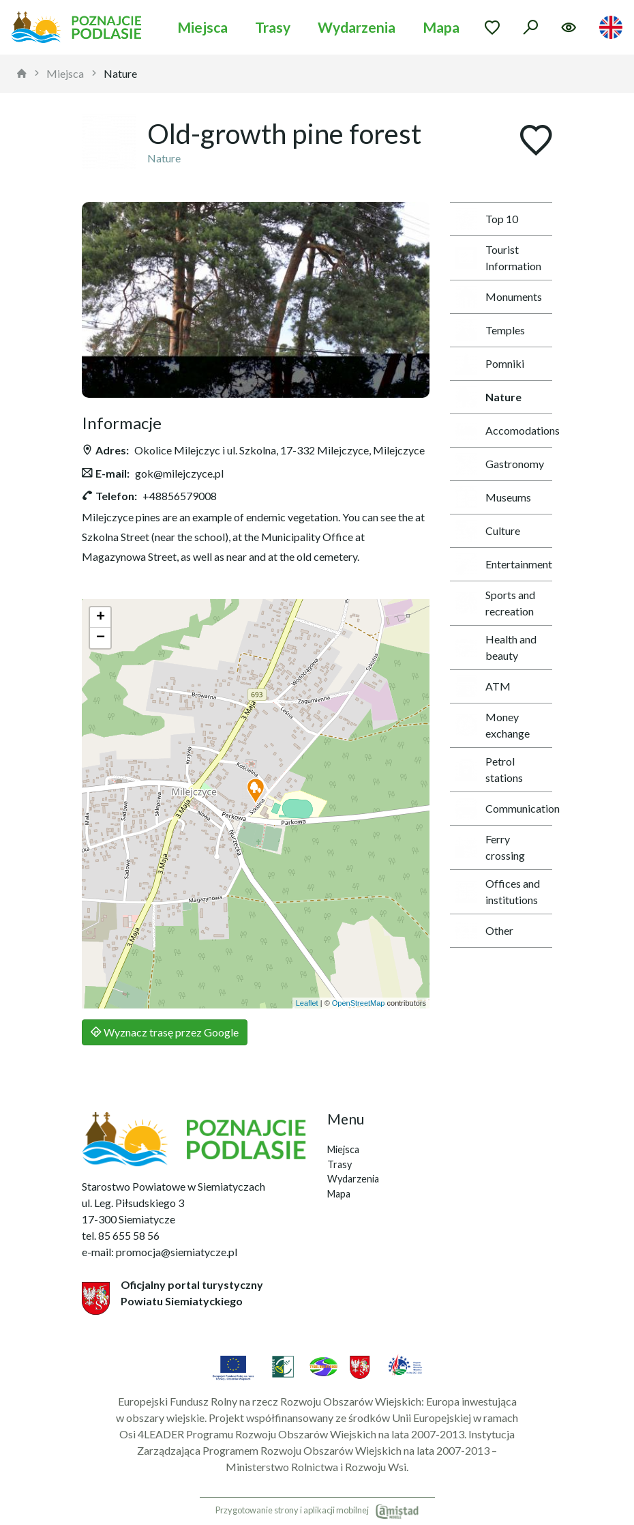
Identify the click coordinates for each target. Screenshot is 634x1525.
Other (484, 931)
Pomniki (489, 364)
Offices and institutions (497, 891)
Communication (503, 808)
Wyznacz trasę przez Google (165, 1032)
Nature (120, 73)
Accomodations (503, 430)
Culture (487, 531)
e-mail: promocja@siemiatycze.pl (159, 1251)
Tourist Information (498, 257)
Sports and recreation (495, 603)
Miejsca (202, 26)
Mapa (441, 26)
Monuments (498, 297)
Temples (490, 330)
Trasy (272, 26)
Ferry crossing (490, 847)
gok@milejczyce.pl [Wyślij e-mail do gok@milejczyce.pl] (179, 473)
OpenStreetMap (358, 1003)
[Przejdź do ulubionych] (492, 27)
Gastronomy (499, 464)
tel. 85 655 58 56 (121, 1235)
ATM (483, 686)
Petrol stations (489, 769)
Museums (493, 497)
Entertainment (503, 564)
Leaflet (307, 1003)
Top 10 (486, 219)
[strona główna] (21, 74)
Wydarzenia (356, 26)
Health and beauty (496, 647)
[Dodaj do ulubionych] (535, 141)
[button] (255, 791)
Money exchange (492, 725)
